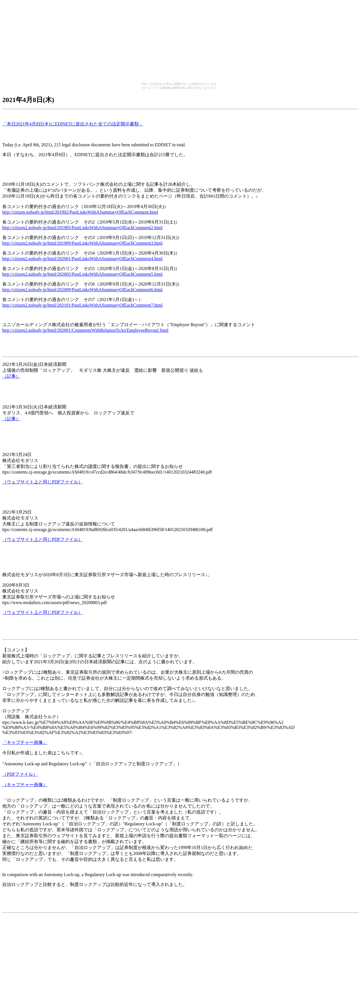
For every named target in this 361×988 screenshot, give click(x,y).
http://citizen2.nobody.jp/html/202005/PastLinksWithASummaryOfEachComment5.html (82, 274)
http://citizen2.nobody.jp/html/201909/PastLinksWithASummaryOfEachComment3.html (82, 243)
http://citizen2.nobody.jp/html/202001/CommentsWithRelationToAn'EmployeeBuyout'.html (85, 330)
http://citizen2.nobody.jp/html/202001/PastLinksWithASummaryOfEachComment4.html (82, 258)
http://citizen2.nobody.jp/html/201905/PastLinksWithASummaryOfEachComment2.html (82, 227)
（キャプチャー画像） (24, 784)
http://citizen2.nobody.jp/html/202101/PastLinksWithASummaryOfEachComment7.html (82, 305)
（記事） (11, 376)
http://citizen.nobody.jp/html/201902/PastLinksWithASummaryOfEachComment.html (80, 212)
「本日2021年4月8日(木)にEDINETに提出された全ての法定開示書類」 (72, 123)
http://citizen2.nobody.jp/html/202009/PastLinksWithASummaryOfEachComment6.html (82, 289)
